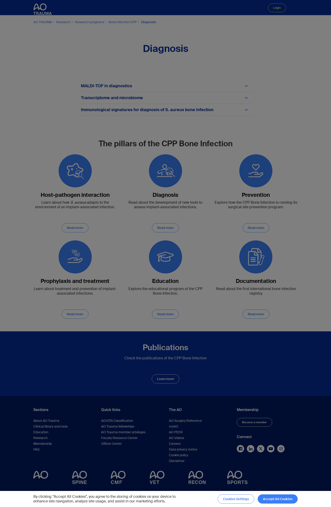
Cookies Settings (236, 499)
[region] (165, 499)
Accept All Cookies (277, 499)
